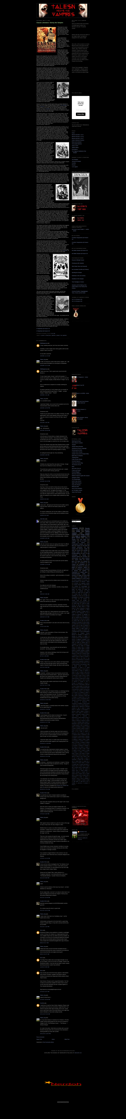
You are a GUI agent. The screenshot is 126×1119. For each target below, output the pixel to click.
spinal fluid (75, 675)
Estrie (78, 656)
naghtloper (75, 739)
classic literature (46, 335)
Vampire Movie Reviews (77, 446)
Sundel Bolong (80, 659)
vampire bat (78, 617)
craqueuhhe (85, 715)
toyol (77, 645)
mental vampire (81, 736)
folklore (76, 576)
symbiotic (86, 643)
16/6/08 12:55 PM (45, 408)
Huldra (81, 656)
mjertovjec (88, 736)
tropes (82, 645)
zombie (78, 531)
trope (84, 675)
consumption (74, 601)
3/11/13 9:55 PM (44, 877)
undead (78, 530)
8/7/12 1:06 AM (44, 656)
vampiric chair (82, 765)
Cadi (74, 686)
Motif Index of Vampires (77, 455)
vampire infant (78, 559)
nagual (80, 739)
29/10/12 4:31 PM (45, 756)
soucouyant (87, 673)
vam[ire (86, 758)
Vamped (74, 444)
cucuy (88, 662)
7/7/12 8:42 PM (44, 626)
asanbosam (81, 661)
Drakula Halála (79, 686)
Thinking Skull (75, 457)
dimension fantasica (76, 473)
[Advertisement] (81, 347)
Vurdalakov (80, 703)
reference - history (85, 581)
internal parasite (75, 581)
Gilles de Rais (81, 605)
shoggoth (77, 673)
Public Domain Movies (77, 459)
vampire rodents (81, 762)
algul (79, 708)
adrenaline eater (75, 706)
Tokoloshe (74, 700)
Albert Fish (79, 653)
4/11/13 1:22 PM (44, 926)
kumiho (87, 728)
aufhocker (78, 709)
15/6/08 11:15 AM (45, 355)
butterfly (88, 619)
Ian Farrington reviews (77, 490)
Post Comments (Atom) (48, 1042)
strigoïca (74, 750)
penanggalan (74, 597)
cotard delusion (75, 715)
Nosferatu (65, 250)
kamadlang (78, 726)
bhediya (86, 711)
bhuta (73, 712)
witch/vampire (75, 558)
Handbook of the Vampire (78, 278)
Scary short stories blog (77, 463)
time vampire (82, 753)
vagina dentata (80, 758)
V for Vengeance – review (82, 377)
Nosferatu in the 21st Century (78, 275)
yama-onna (80, 783)
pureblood (82, 562)
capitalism (79, 569)
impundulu (86, 725)
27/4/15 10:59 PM (45, 999)
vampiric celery (75, 765)
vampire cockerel (78, 676)
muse (83, 737)
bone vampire (79, 712)
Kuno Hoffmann (87, 690)
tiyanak (78, 611)
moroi (87, 620)
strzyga (83, 750)
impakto (85, 665)
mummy (79, 550)
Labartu (86, 692)
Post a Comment (40, 1037)
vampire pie (85, 761)
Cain (80, 595)
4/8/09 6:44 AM (44, 499)
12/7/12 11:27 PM (45, 685)
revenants (76, 583)
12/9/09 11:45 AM (45, 564)
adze (74, 661)
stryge (80, 675)
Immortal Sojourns (76, 461)
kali (82, 620)
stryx (79, 750)
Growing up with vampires (78, 263)
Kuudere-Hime (43, 620)
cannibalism (82, 564)
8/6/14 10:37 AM (44, 954)
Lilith (73, 550)
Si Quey (78, 698)
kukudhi (78, 728)
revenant (74, 575)
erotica (74, 722)
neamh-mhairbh (75, 670)
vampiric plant (83, 572)
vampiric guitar (85, 767)
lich (77, 731)
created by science (78, 542)
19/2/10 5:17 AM (44, 617)
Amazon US (59, 785)
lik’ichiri (86, 731)
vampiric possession (77, 547)
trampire (88, 753)
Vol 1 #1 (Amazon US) (77, 299)
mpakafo (74, 737)
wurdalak (73, 783)
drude (87, 717)
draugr (75, 598)
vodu (82, 778)
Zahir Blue (42, 519)
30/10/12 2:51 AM (45, 789)
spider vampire (74, 748)
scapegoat (74, 643)
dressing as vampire (76, 636)
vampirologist (74, 776)
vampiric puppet (75, 628)
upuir (74, 758)
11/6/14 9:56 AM (44, 967)
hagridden (85, 614)
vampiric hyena (75, 770)
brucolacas (86, 712)
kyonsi (85, 551)
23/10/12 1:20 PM (45, 709)
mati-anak (75, 736)
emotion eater (77, 620)
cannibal (76, 586)
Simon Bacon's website (77, 442)
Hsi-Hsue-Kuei (87, 689)
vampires (88, 762)
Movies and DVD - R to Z (77, 138)
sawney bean (85, 642)
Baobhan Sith (76, 631)
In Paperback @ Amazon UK (43, 331)
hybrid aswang (76, 725)
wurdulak (79, 629)
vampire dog (77, 594)
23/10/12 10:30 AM (45, 699)
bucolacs (73, 714)
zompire (78, 545)
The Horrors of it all (76, 464)
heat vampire (87, 723)
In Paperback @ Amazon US (43, 328)
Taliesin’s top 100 (80, 385)
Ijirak (74, 690)
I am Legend (75, 166)
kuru (78, 637)
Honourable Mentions (77, 143)
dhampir (84, 555)
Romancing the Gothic (77, 450)
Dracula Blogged (76, 472)
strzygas (88, 750)
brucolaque (78, 662)
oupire (77, 672)
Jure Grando (83, 623)
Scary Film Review (76, 484)
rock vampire (74, 747)
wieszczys (75, 681)
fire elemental (83, 664)
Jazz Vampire (79, 690)
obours (73, 742)
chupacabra (74, 572)
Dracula (42, 106)
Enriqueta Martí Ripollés (85, 687)
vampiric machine (77, 584)
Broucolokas (82, 684)
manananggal (84, 586)
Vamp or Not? (75, 145)
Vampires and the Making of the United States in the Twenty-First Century (79, 286)
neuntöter (81, 740)
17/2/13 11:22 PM (45, 858)
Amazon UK (65, 785)
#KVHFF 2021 (86, 629)
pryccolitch (75, 745)
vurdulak (83, 779)
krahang (88, 726)
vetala (76, 651)
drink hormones (76, 664)
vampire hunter (76, 551)
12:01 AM (53, 333)
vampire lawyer (79, 761)
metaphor (86, 637)
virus (84, 553)
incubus (85, 580)
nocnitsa (86, 740)
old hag (75, 609)
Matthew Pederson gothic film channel (81, 475)
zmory (73, 784)
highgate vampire (77, 665)
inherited (86, 625)
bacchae (73, 711)
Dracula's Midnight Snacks (78, 260)
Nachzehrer (81, 695)
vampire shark (85, 626)
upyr (73, 617)
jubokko (73, 726)
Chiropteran (85, 617)
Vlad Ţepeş (83, 539)
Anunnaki (73, 683)
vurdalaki (78, 779)
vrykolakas (74, 595)
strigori (88, 748)
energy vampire (85, 534)
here (50, 707)
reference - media (83, 548)
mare (73, 615)
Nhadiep (74, 697)
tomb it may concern (76, 481)
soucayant (79, 622)
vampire (53, 335)
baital (78, 711)
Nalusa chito (87, 695)
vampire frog (85, 676)
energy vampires (82, 601)
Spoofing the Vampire (77, 272)
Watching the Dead (76, 441)
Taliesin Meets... (75, 147)
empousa (78, 720)
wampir (88, 779)
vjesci (78, 778)
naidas (84, 739)
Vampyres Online (76, 477)
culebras (86, 634)
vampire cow (77, 626)
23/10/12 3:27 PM (45, 722)
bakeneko (87, 597)
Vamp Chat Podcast (76, 492)
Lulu (43, 787)
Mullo (76, 695)
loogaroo (82, 733)
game (82, 723)
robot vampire (85, 615)
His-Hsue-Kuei (76, 689)
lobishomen (74, 733)
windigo (86, 651)
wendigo (85, 600)
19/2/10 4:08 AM (44, 594)
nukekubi (86, 670)
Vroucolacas (74, 703)
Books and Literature (76, 142)
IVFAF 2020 (87, 575)
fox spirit (85, 595)
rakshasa (74, 622)
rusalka (78, 642)
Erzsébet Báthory (76, 553)
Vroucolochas (87, 659)
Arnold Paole (76, 603)
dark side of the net (76, 468)
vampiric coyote (78, 767)
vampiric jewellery (84, 770)
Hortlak (81, 689)
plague (73, 567)
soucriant (80, 643)
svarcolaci (86, 751)
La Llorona (75, 692)
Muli (72, 695)
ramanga (86, 745)
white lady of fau (84, 781)
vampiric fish (76, 623)
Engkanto (77, 687)
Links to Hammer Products (78, 140)
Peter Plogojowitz (80, 612)
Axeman (86, 683)
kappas (83, 726)
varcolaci (73, 778)
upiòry (85, 756)
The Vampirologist (76, 479)
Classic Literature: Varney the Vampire (49, 22)
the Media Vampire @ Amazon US (80, 253)
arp (77, 661)
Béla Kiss (88, 684)
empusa (88, 720)
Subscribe (80, 114)
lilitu (72, 626)
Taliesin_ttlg (43, 359)
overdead (83, 742)
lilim (81, 637)
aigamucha (82, 706)
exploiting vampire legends (83, 722)
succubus (85, 556)
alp (87, 612)
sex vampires (84, 598)
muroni (79, 737)
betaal (73, 662)
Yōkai (77, 608)
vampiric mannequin (76, 772)
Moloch (77, 658)
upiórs (78, 756)
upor (89, 756)
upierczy (73, 756)
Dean (73, 466)
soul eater (74, 562)
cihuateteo (80, 634)
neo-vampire (75, 740)
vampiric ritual (74, 773)
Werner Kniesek (87, 703)
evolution (74, 637)
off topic (77, 742)
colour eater (83, 662)
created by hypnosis (76, 614)
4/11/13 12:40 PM (45, 897)
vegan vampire (84, 628)
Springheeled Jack (84, 698)
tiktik (73, 645)
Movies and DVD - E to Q (78, 136)
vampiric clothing (80, 650)
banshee (86, 661)
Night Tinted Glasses (76, 483)
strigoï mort (80, 592)
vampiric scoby (82, 773)
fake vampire (84, 576)
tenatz (73, 753)
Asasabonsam (80, 683)
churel (87, 714)
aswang (85, 561)
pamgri (82, 672)
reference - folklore (82, 567)
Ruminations (75, 149)
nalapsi (88, 739)
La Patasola (81, 692)
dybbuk (86, 636)
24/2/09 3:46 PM (44, 422)
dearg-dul (82, 608)
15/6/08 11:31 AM (45, 365)
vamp (73, 569)
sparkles (84, 570)
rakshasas (81, 745)
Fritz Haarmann (75, 619)
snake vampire (81, 587)
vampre (80, 776)
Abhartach (74, 653)
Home (53, 1039)
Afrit (87, 681)
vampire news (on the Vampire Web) (80, 453)
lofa (78, 733)
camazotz (78, 714)
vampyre (81, 597)
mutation (78, 615)
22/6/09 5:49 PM (44, 455)
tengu (77, 753)
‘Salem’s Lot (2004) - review (82, 393)
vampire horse (80, 647)
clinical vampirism (78, 580)
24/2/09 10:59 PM (45, 430)
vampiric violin (85, 775)
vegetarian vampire (85, 583)
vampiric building (76, 578)
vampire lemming (75, 678)
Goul (82, 631)
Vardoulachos (84, 701)
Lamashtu (86, 656)
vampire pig (74, 762)
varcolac (86, 776)
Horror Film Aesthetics (77, 488)
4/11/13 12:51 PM (45, 910)
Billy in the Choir (75, 684)
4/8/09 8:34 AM (44, 515)
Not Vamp (85, 545)
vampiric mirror (85, 772)
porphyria (74, 587)
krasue (79, 589)
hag (81, 625)
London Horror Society (77, 452)
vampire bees (80, 759)
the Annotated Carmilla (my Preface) (80, 269)
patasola (88, 742)
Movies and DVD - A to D (77, 134)
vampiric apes (75, 764)
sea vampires (81, 747)
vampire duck (85, 611)
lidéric (81, 731)
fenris (41, 930)
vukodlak (74, 629)
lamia (86, 566)
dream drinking (81, 717)
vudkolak (73, 779)
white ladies (76, 781)
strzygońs (75, 751)
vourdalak (85, 594)
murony (73, 639)
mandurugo (84, 734)
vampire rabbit (81, 648)
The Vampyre (64, 105)
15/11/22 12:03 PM (45, 1033)
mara (89, 734)
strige (84, 748)
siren (89, 601)
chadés (83, 714)
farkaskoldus (74, 723)
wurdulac (81, 681)
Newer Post (39, 1039)
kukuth (83, 728)
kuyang (81, 667)
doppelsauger (74, 717)
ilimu (81, 725)
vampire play (82, 678)
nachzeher (88, 737)
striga (80, 748)
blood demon (87, 584)
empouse (83, 720)
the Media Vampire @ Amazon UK (80, 250)
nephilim (88, 608)
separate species (76, 556)
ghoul (79, 561)
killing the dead (75, 486)
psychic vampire (80, 640)
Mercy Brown (82, 606)
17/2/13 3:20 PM (44, 813)
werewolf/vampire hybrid (78, 573)
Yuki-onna (82, 619)
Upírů (84, 700)
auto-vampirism (85, 709)
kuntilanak (81, 590)
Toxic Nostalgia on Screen (78, 281)
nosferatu (74, 541)
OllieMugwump (43, 343)
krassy (74, 728)
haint (89, 664)
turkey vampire (86, 622)
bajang (82, 711)
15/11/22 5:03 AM (45, 1014)
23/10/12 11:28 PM (45, 743)
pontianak (82, 609)
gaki (79, 723)
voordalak (81, 651)
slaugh (87, 747)
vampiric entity (75, 600)
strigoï (80, 575)
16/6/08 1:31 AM (44, 395)
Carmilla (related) (86, 578)
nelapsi (81, 670)
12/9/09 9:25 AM (44, 538)
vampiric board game (84, 764)
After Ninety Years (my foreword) (79, 266)
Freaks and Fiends (76, 470)
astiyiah (83, 708)
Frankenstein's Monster (77, 544)
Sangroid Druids (81, 697)
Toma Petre (79, 700)
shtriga (82, 673)
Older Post (67, 1039)
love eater (88, 733)
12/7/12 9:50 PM (44, 667)
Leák (73, 658)
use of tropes (83, 541)
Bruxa (73, 612)
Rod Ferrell (83, 658)
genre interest (76, 537)
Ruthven (80, 566)
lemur (73, 731)
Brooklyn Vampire (86, 653)
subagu (80, 751)
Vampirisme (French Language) (79, 448)
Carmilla (48, 108)
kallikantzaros (74, 667)
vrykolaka (86, 778)
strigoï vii (88, 592)
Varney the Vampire (61, 335)
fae (78, 625)
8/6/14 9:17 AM (44, 942)
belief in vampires (80, 536)
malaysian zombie (76, 734)
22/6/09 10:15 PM (45, 481)
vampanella (74, 759)
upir (81, 756)
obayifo (73, 672)
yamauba (86, 783)
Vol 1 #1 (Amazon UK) (77, 301)
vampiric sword (78, 775)
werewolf (87, 530)
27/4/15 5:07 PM (44, 991)
